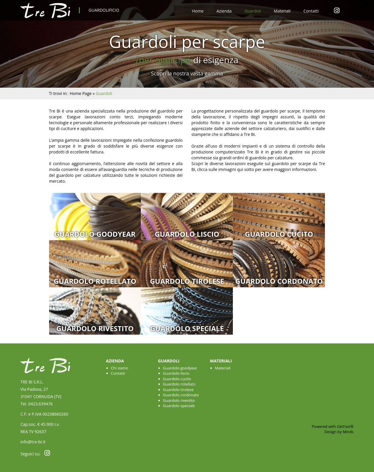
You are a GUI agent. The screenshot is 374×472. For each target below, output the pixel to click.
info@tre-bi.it (32, 442)
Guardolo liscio (187, 234)
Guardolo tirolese (187, 281)
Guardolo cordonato (279, 281)
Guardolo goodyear (95, 234)
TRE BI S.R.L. (32, 382)
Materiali (282, 11)
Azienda (224, 11)
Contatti (310, 11)
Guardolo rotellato (95, 281)
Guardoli (253, 11)
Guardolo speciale (187, 328)
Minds (348, 431)
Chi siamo (119, 368)
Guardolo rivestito (95, 328)
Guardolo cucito (279, 234)
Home (198, 11)
